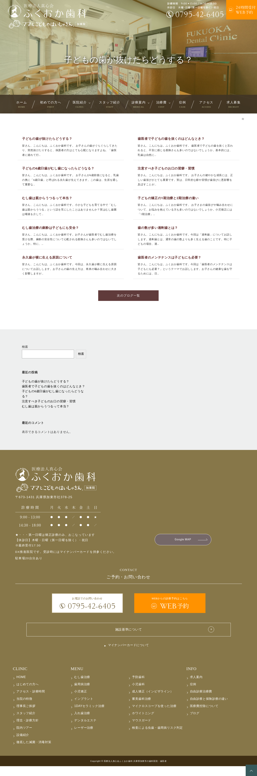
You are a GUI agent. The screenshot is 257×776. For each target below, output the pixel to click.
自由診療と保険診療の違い (209, 708)
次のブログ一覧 (128, 304)
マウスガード (141, 730)
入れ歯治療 (82, 723)
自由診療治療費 (201, 701)
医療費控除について (204, 715)
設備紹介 (22, 744)
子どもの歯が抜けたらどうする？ (45, 390)
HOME (21, 686)
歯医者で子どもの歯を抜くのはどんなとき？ (53, 395)
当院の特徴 (24, 708)
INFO (191, 678)
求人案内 (196, 686)
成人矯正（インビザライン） (152, 701)
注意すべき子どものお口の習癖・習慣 (49, 410)
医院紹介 (80, 104)
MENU (77, 678)
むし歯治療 (82, 686)
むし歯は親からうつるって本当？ (45, 415)
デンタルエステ (85, 730)
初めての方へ (50, 104)
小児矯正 (80, 701)
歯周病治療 (82, 694)
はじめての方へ (27, 694)
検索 (25, 355)
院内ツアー (24, 737)
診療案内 (139, 104)
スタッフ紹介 (109, 104)
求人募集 (234, 104)
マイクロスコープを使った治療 (154, 715)
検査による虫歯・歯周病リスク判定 (157, 737)
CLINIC (20, 678)
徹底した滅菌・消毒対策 (33, 751)
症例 (182, 104)
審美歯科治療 (141, 708)
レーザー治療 (83, 737)
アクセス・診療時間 (30, 701)
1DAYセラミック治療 (89, 715)
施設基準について (128, 639)
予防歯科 (138, 686)
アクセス (206, 104)
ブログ (194, 723)
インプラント (83, 708)
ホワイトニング (143, 723)
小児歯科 (138, 694)
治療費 (161, 104)
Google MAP (183, 548)
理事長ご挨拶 (26, 715)
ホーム (21, 104)
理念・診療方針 (27, 730)
